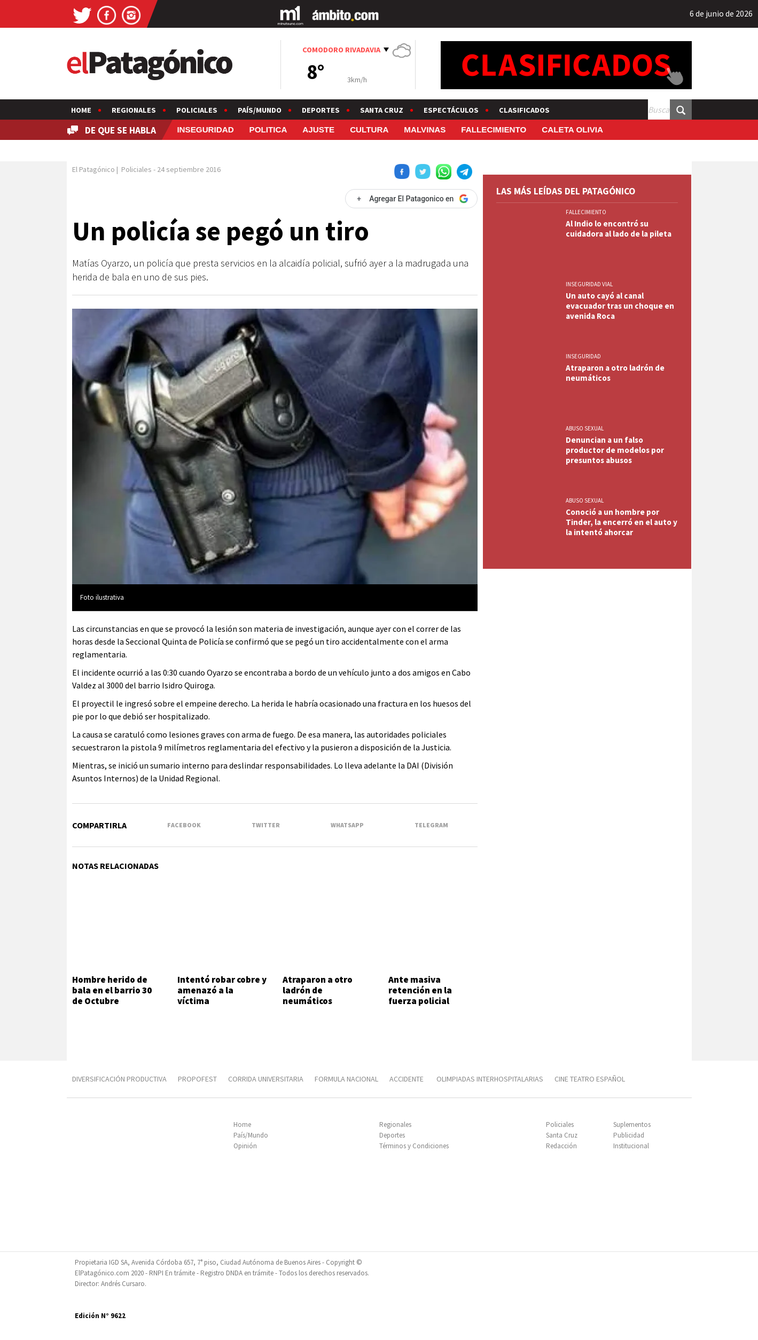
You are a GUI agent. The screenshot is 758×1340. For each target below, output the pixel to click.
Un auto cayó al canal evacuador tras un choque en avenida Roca (620, 306)
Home (81, 110)
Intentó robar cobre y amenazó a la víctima (222, 990)
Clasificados (524, 110)
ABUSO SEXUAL (585, 428)
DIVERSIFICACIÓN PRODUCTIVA (119, 1079)
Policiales (196, 110)
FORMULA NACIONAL (346, 1079)
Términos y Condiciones (414, 1145)
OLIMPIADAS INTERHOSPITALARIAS (489, 1079)
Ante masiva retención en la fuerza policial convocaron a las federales (423, 1001)
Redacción (561, 1145)
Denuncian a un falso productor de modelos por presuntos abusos (615, 450)
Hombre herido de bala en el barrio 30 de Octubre (112, 990)
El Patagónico (93, 169)
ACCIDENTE (407, 1079)
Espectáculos (451, 110)
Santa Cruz (381, 110)
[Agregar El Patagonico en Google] (411, 198)
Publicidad (628, 1135)
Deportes (321, 110)
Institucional (631, 1145)
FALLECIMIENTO (493, 129)
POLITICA (268, 129)
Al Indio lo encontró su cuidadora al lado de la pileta (618, 228)
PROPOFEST (197, 1079)
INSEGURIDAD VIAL (589, 284)
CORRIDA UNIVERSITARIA (265, 1079)
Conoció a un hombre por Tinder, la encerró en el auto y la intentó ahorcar (621, 522)
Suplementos (632, 1124)
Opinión (245, 1145)
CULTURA (369, 129)
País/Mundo (260, 110)
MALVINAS (425, 129)
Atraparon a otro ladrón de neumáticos (318, 990)
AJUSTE (318, 129)
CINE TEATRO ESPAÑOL (589, 1079)
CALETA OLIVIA (572, 129)
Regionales (134, 110)
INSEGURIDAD (205, 129)
